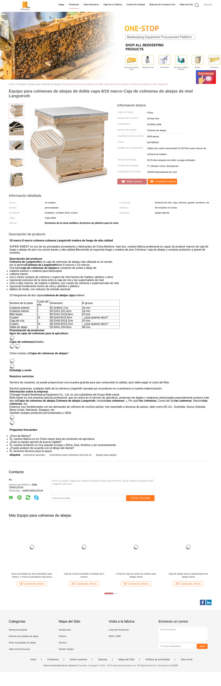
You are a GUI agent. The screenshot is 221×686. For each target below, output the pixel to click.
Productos (74, 4)
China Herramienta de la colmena (59, 665)
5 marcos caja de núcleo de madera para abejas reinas (136, 575)
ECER (175, 665)
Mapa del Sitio (126, 659)
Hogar (61, 4)
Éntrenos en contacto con (162, 4)
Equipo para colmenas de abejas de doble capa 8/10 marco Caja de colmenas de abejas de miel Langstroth (115, 84)
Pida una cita (186, 4)
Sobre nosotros (91, 4)
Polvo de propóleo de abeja (22, 642)
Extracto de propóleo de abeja (23, 636)
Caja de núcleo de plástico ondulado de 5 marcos (84, 575)
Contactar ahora (163, 181)
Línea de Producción (119, 629)
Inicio (33, 659)
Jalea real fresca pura (19, 649)
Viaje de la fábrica (112, 4)
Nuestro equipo (66, 649)
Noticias (102, 659)
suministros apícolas (34, 455)
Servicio (62, 642)
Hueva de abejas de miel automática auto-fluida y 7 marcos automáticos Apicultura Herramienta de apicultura (32, 575)
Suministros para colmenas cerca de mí (70, 455)
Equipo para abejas (106, 455)
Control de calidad (136, 4)
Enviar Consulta (140, 498)
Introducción (65, 629)
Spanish (208, 4)
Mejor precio (132, 181)
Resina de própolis (18, 629)
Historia (62, 636)
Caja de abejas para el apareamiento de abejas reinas (188, 575)
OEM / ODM (115, 636)
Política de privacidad (158, 659)
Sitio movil (186, 659)
